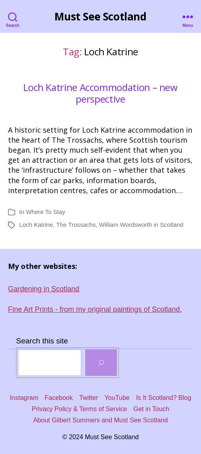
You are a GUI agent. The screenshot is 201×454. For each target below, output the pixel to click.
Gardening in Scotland (43, 289)
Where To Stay (45, 211)
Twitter (88, 397)
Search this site (42, 341)
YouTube (117, 397)
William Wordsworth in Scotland (141, 224)
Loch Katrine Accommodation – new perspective (100, 93)
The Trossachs (76, 224)
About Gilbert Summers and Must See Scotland (100, 420)
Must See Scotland (100, 16)
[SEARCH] (101, 362)
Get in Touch (151, 409)
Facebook (59, 397)
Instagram (24, 397)
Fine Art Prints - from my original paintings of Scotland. (95, 309)
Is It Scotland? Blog (163, 397)
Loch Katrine (36, 224)
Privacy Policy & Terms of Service (79, 409)
